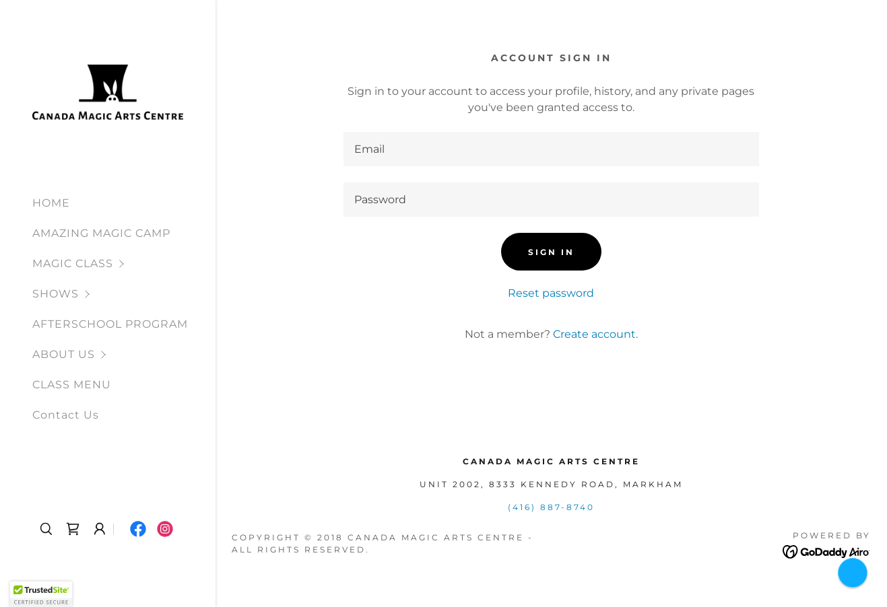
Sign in (551, 252)
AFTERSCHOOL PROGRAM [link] (110, 324)
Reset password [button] (551, 293)
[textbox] (551, 149)
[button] (124, 263)
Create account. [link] (595, 334)
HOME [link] (51, 203)
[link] (107, 91)
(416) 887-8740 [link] (551, 507)
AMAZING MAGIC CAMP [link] (101, 233)
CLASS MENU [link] (71, 384)
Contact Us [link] (65, 414)
